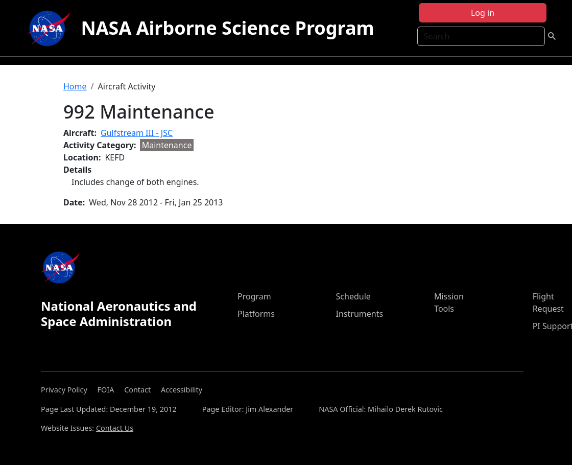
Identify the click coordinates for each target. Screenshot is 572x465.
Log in (482, 12)
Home (75, 86)
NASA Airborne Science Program (227, 27)
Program (254, 296)
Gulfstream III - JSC (137, 132)
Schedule (353, 296)
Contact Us (114, 428)
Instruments (360, 313)
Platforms (256, 313)
